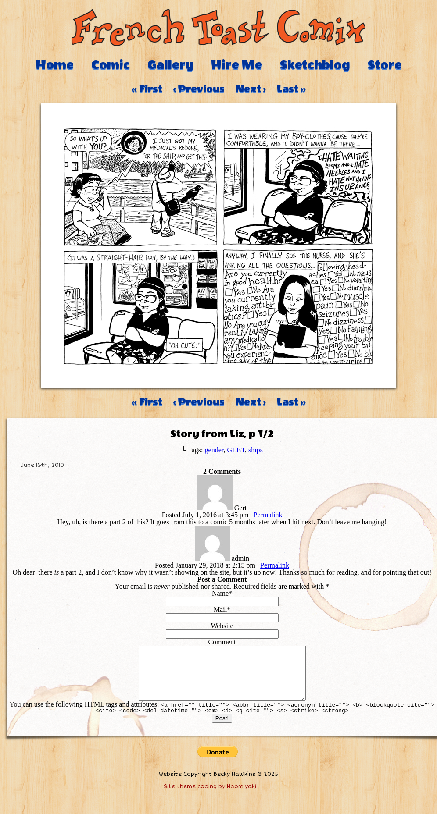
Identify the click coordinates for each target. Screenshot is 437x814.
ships (255, 450)
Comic (110, 64)
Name (220, 593)
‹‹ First (147, 89)
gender (214, 450)
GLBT (236, 450)
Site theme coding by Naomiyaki (210, 797)
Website (222, 625)
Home (55, 64)
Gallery (170, 64)
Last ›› (291, 89)
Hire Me (236, 64)
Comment (222, 642)
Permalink (268, 515)
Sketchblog (315, 64)
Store (385, 64)
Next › (251, 89)
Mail (220, 609)
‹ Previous (199, 89)
